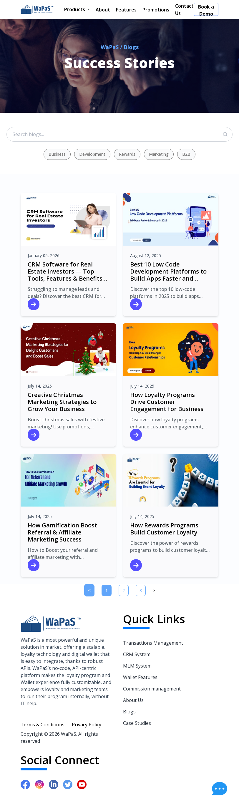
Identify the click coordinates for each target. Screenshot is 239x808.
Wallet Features (140, 677)
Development (92, 154)
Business (57, 154)
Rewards (127, 154)
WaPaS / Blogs (120, 47)
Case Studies (137, 723)
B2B (186, 154)
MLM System (137, 666)
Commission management (152, 688)
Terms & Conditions (42, 724)
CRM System (136, 654)
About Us (133, 700)
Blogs (129, 711)
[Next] (154, 590)
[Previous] (89, 590)
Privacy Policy (86, 724)
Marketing (159, 154)
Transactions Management (153, 643)
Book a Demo (206, 10)
